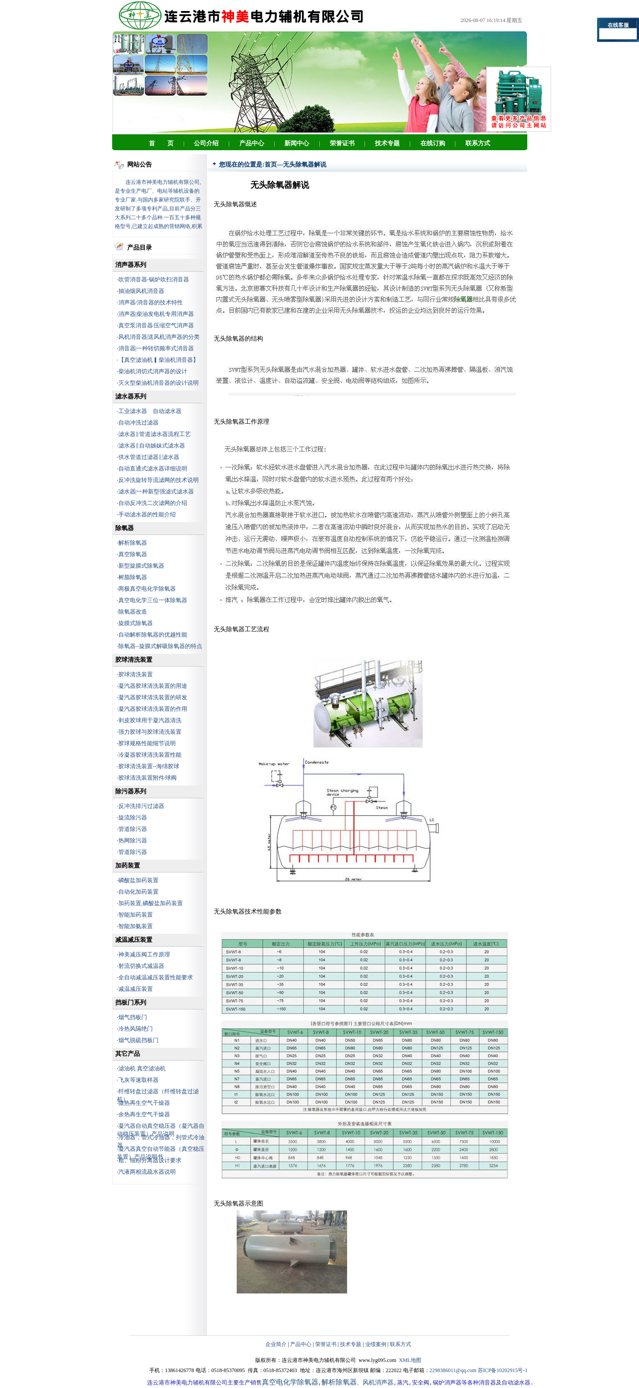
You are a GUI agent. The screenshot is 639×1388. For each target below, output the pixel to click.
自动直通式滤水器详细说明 (152, 468)
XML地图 (410, 1360)
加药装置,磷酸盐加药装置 (150, 903)
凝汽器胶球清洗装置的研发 (152, 697)
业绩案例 (375, 1344)
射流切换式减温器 (141, 966)
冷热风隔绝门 (135, 1028)
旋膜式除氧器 (135, 623)
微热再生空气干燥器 (144, 1103)
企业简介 (276, 1344)
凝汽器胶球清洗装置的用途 (152, 686)
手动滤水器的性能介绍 (147, 514)
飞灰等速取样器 (138, 1080)
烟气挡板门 (132, 1017)
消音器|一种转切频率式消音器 (156, 348)
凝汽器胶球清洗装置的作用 (152, 708)
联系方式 (400, 1344)
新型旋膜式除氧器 (141, 565)
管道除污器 (132, 829)
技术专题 (350, 1344)
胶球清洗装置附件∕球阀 (147, 777)
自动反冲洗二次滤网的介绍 (152, 503)
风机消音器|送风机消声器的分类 (159, 337)
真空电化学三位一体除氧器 (152, 600)
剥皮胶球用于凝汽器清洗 (149, 720)
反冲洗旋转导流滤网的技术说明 (158, 480)
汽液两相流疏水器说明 (147, 1171)
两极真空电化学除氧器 (147, 588)
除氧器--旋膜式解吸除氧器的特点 (160, 646)
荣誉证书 (326, 1344)
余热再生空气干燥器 (144, 1114)
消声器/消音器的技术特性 (150, 302)
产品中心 (300, 1344)
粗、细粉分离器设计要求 (149, 1160)
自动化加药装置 (138, 891)
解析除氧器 (132, 542)
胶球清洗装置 (135, 674)
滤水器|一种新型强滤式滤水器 (156, 491)
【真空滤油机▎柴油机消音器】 (158, 359)
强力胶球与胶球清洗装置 (149, 731)
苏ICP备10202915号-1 (503, 1370)
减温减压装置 (135, 989)
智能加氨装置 (135, 926)
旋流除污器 (132, 817)
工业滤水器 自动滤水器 (149, 411)
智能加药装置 (135, 914)
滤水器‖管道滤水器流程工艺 (154, 434)
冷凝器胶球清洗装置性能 (149, 754)
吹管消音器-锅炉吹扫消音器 (153, 279)
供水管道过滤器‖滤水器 (148, 457)
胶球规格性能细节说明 (147, 743)
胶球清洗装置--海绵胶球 (149, 766)
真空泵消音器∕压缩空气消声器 (156, 325)
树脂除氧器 (132, 577)
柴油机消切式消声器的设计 (152, 371)
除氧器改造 (132, 611)
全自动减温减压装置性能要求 (155, 977)
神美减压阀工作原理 (144, 954)
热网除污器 (132, 840)
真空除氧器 (132, 554)
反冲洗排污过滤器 (141, 806)
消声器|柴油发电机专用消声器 (156, 314)
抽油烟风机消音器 (141, 291)
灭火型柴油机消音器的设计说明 (158, 382)
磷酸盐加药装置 (138, 880)
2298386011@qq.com (453, 1370)
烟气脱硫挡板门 (138, 1040)
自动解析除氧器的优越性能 (152, 634)
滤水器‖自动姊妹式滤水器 (151, 445)
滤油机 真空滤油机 (142, 1068)
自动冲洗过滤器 (138, 422)
